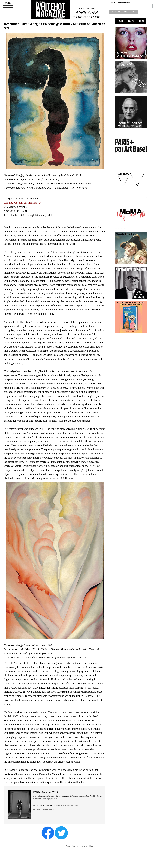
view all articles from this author (45, 809)
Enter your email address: (120, 2)
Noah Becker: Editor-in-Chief (80, 846)
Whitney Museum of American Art (23, 202)
